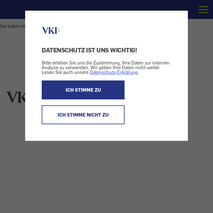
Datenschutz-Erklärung (114, 72)
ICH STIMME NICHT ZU (83, 115)
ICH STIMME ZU (83, 90)
